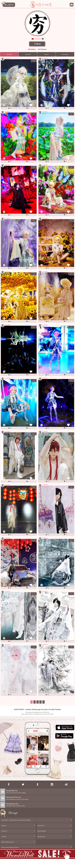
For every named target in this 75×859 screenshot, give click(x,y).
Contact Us (4, 831)
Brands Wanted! (42, 831)
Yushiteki (7, 58)
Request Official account (7, 842)
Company (3, 836)
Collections (46, 54)
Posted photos (9, 54)
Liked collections (65, 54)
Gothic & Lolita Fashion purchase (10, 847)
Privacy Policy (41, 836)
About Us (3, 825)
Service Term (41, 825)
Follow (37, 44)
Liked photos (28, 54)
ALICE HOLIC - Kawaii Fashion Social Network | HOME (15, 820)
